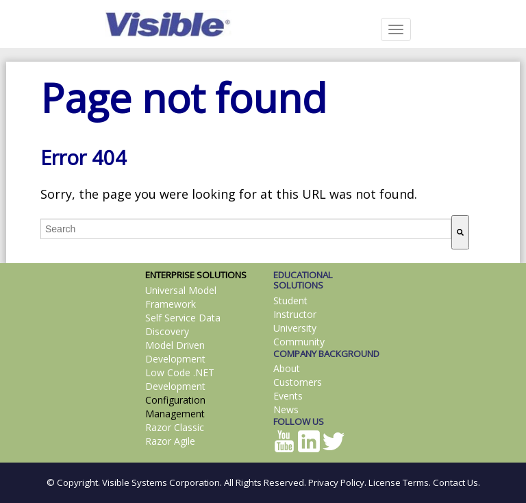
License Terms (398, 482)
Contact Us (455, 482)
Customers (297, 382)
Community (299, 341)
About (286, 368)
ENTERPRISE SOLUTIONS (196, 275)
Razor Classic (174, 427)
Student (290, 300)
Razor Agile (170, 440)
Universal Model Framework (180, 297)
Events (288, 395)
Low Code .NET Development (179, 379)
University (294, 327)
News (286, 409)
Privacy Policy (336, 482)
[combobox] (245, 229)
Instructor (294, 314)
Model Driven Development (175, 352)
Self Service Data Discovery (183, 324)
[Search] (460, 232)
